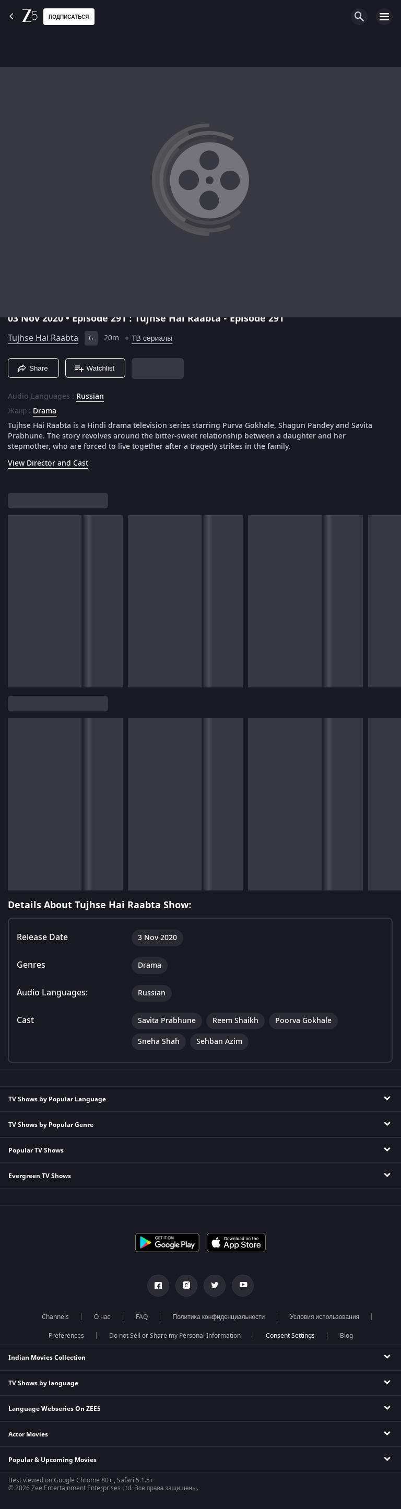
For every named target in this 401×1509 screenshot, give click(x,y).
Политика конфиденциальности (219, 1317)
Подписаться (69, 17)
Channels (55, 1317)
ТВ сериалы (152, 338)
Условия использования (324, 1317)
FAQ (142, 1317)
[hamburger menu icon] (384, 16)
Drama (44, 411)
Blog (346, 1335)
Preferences (66, 1335)
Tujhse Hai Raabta (43, 338)
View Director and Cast (48, 463)
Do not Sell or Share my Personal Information (175, 1335)
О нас (102, 1317)
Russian (90, 396)
